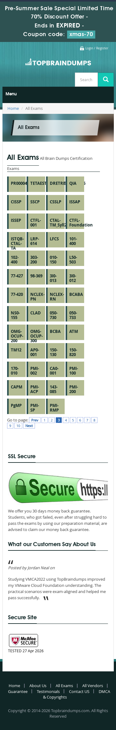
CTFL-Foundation (81, 223)
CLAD (35, 313)
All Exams (64, 685)
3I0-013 (53, 278)
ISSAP (74, 202)
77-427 (17, 276)
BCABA (76, 294)
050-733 (73, 315)
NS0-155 (15, 315)
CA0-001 (54, 371)
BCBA (55, 331)
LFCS (54, 239)
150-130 (54, 352)
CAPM (16, 387)
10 (18, 425)
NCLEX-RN (57, 297)
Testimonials (48, 691)
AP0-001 (34, 352)
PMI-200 (73, 389)
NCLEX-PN (37, 297)
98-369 (36, 276)
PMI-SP (34, 408)
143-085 (54, 389)
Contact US (79, 691)
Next (29, 425)
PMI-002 (34, 371)
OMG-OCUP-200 (17, 336)
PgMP (16, 405)
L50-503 (73, 260)
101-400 (73, 241)
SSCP (35, 202)
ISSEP (16, 220)
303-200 (34, 260)
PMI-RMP (54, 408)
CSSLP (55, 202)
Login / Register (96, 48)
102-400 (15, 260)
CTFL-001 (35, 223)
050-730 (54, 315)
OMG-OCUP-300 (36, 336)
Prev (34, 420)
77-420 (17, 294)
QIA (72, 183)
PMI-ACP (34, 389)
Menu (11, 94)
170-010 (15, 371)
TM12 (16, 350)
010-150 (54, 260)
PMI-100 (73, 371)
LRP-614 (34, 241)
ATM (73, 331)
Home (13, 108)
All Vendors (92, 685)
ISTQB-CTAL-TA (17, 243)
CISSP (16, 202)
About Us (37, 685)
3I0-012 (72, 278)
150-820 (73, 352)
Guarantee (18, 691)
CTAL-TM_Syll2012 (61, 223)
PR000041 (20, 183)
